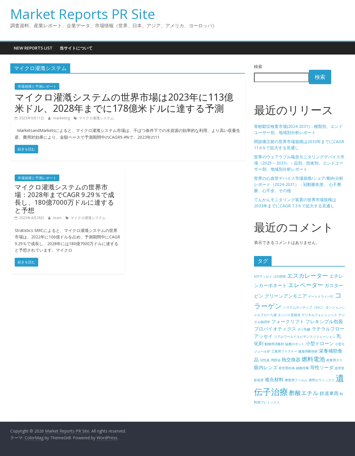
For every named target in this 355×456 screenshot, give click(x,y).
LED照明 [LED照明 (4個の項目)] (279, 276)
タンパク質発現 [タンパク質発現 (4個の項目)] (289, 315)
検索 (258, 66)
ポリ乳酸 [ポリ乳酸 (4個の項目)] (303, 329)
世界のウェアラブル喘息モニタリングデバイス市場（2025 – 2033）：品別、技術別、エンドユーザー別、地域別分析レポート (299, 163)
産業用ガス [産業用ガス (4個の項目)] (334, 360)
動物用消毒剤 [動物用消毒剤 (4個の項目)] (274, 344)
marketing (62, 118)
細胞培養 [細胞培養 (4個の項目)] (302, 368)
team (58, 217)
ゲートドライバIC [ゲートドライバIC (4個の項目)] (321, 296)
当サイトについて (76, 48)
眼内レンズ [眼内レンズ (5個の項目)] (265, 367)
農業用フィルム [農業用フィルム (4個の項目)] (296, 380)
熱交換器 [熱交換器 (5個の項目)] (291, 359)
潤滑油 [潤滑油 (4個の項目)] (275, 360)
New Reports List (33, 48)
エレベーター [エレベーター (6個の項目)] (305, 285)
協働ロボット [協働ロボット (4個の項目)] (294, 344)
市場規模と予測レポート (37, 86)
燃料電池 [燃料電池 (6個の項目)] (313, 359)
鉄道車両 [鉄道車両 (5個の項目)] (329, 393)
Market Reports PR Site (82, 14)
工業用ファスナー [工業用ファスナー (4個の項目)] (284, 351)
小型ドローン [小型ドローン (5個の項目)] (320, 343)
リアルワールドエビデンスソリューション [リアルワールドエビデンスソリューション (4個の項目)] (304, 337)
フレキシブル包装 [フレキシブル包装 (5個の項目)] (324, 321)
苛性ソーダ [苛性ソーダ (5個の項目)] (322, 367)
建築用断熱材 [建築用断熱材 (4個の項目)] (308, 351)
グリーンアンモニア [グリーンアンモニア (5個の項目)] (286, 296)
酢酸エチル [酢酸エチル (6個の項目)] (304, 393)
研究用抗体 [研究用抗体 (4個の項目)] (287, 368)
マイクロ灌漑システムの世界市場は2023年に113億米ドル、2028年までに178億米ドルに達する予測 (124, 102)
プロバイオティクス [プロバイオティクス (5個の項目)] (275, 329)
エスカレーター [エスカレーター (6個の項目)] (307, 275)
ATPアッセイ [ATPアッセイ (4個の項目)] (263, 276)
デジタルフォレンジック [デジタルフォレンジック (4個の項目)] (319, 315)
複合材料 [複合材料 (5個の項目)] (274, 379)
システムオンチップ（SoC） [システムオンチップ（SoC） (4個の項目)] (303, 307)
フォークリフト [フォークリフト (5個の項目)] (287, 321)
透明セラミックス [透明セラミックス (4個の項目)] (321, 380)
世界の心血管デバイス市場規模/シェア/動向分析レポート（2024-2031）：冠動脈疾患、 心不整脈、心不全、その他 (298, 184)
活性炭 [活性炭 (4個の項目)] (265, 360)
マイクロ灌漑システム (96, 118)
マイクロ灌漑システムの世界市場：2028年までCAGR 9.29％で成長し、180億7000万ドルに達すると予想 (64, 198)
